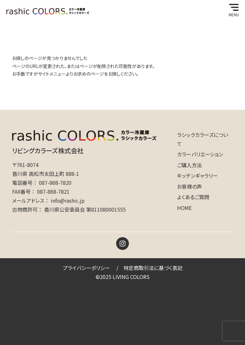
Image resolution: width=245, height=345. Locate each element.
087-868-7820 (55, 182)
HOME (184, 208)
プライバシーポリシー (86, 268)
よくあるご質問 (193, 197)
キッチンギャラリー (197, 175)
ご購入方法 (189, 165)
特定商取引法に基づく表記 (152, 268)
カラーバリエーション (200, 154)
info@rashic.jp (68, 200)
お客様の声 (189, 186)
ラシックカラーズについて (202, 139)
